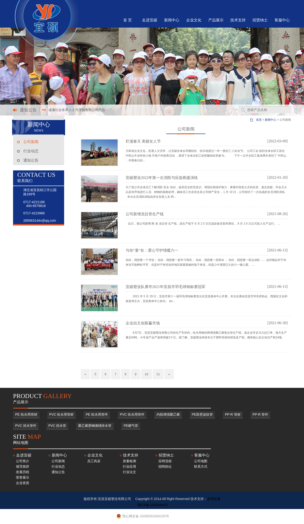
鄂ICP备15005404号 (152, 505)
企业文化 (193, 20)
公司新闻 (30, 142)
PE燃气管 (131, 426)
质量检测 (129, 461)
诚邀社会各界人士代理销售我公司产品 (76, 110)
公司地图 (200, 461)
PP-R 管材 (232, 414)
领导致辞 (22, 466)
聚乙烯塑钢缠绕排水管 (94, 426)
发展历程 (22, 472)
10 (146, 374)
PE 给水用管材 (26, 414)
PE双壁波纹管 (202, 414)
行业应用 (129, 466)
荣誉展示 (22, 477)
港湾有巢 (213, 499)
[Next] (169, 374)
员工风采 (93, 461)
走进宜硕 (149, 20)
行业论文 (129, 472)
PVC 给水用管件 (132, 414)
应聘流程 (165, 461)
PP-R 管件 (260, 414)
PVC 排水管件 (25, 426)
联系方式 (200, 466)
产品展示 (215, 20)
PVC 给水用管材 (61, 414)
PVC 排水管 (57, 426)
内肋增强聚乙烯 (168, 414)
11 (158, 374)
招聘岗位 (165, 466)
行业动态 (30, 151)
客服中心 (282, 20)
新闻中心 (171, 20)
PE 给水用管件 (97, 414)
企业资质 (22, 483)
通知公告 (30, 160)
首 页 (127, 20)
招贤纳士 (260, 20)
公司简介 (22, 461)
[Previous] (85, 374)
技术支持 (238, 20)
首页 (259, 119)
